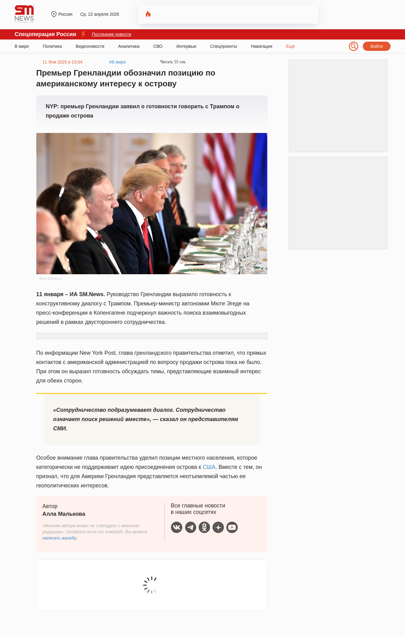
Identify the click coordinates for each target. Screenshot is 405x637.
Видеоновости (90, 46)
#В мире (117, 62)
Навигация (261, 46)
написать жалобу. (60, 538)
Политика (52, 46)
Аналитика (129, 46)
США (209, 467)
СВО (158, 46)
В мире (22, 46)
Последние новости (111, 34)
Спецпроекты (223, 46)
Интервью (186, 46)
